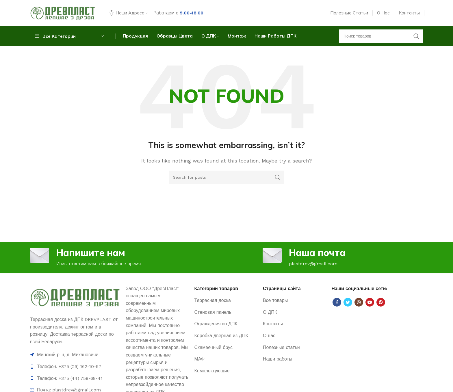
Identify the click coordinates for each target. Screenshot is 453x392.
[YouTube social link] (369, 302)
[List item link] (75, 366)
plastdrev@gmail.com (313, 263)
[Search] (226, 177)
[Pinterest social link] (380, 302)
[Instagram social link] (358, 302)
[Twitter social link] (348, 302)
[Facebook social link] (337, 302)
